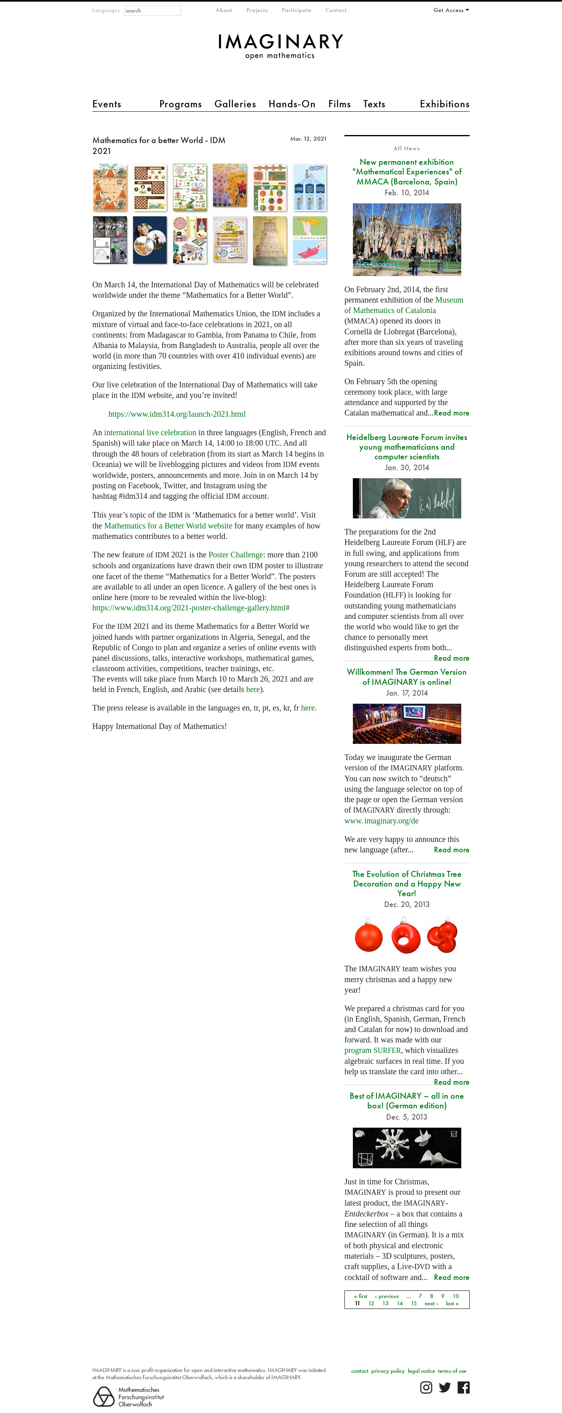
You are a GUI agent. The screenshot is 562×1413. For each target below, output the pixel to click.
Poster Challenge (235, 554)
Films (339, 103)
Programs (180, 103)
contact (360, 1370)
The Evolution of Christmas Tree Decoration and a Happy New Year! (407, 883)
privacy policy (388, 1370)
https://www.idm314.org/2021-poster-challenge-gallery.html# (191, 607)
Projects (257, 10)
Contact (336, 10)
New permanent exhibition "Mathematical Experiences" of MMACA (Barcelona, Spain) (407, 171)
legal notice (421, 1370)
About (224, 10)
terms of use (452, 1370)
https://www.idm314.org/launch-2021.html (177, 414)
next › (431, 1303)
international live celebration (150, 432)
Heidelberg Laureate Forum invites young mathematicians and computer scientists (406, 447)
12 (371, 1303)
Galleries (235, 103)
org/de (381, 820)
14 (400, 1303)
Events (106, 103)
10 (455, 1296)
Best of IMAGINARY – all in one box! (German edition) (407, 1100)
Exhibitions (445, 103)
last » (452, 1303)
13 (385, 1303)
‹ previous (387, 1296)
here (253, 689)
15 (414, 1303)
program (372, 1050)
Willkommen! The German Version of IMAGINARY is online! (407, 676)
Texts (374, 103)
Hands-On (292, 103)
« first (360, 1296)
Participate (297, 10)
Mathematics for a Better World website (168, 525)
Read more (452, 413)
